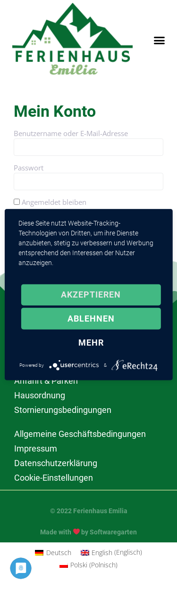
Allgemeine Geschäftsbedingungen (80, 434)
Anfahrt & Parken (46, 381)
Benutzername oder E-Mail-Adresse (71, 133)
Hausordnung (39, 395)
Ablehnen (91, 318)
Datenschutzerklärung (55, 463)
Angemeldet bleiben (50, 202)
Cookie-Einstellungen (53, 478)
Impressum (35, 448)
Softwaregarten (113, 532)
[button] (160, 40)
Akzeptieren (91, 294)
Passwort (28, 167)
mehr (91, 342)
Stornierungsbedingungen (62, 410)
